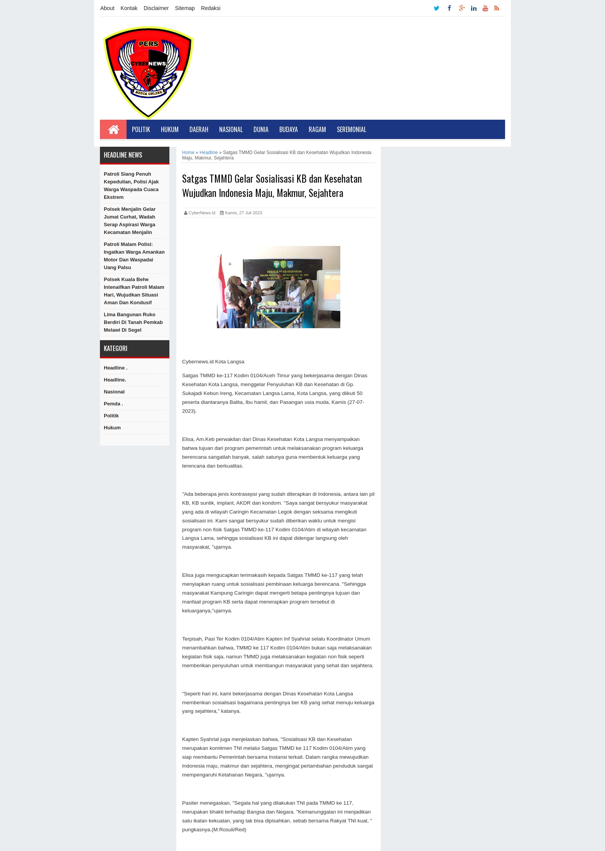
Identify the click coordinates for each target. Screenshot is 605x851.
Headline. (115, 380)
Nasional (231, 129)
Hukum (170, 129)
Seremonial (351, 129)
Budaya (288, 129)
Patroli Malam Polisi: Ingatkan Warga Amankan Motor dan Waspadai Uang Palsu (134, 255)
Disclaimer (156, 8)
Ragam (317, 129)
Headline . (115, 368)
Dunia (261, 129)
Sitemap (185, 8)
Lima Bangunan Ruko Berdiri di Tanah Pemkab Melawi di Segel (133, 322)
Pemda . (113, 404)
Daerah (198, 129)
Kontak (129, 8)
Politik (141, 129)
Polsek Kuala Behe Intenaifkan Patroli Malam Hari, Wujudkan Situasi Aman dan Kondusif (134, 290)
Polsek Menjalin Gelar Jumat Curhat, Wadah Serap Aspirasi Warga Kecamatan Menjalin (129, 220)
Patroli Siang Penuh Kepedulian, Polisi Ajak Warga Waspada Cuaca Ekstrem (131, 185)
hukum (112, 428)
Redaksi (211, 8)
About (107, 8)
